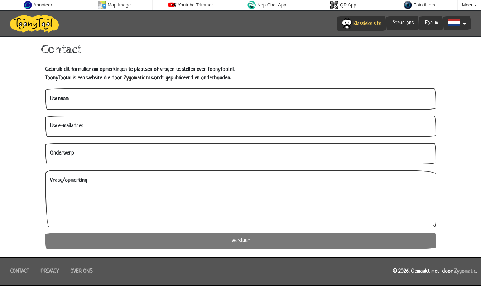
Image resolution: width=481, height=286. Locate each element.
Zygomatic (465, 271)
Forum (431, 23)
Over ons (81, 271)
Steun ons (402, 23)
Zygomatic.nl (137, 78)
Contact (19, 271)
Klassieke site (361, 23)
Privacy (49, 271)
